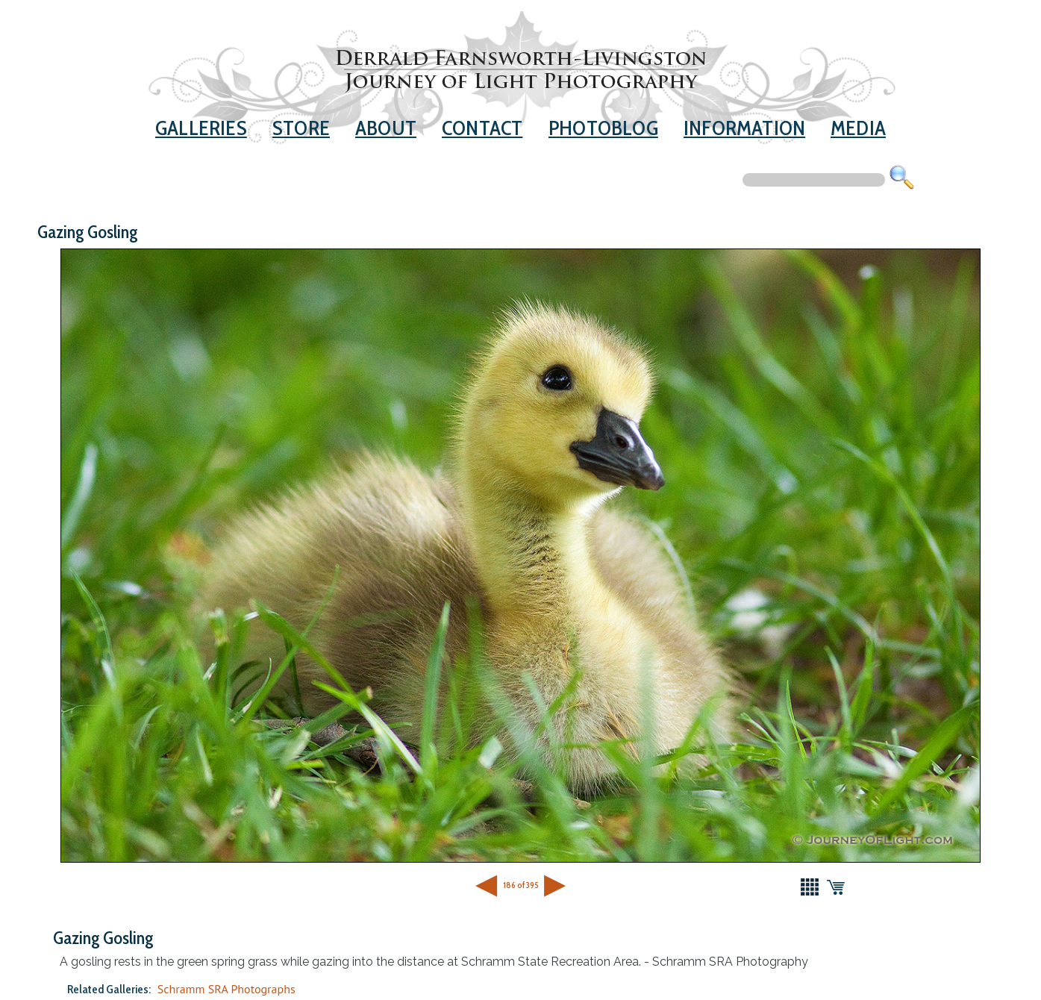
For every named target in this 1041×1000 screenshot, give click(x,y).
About (385, 127)
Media (858, 127)
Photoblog (603, 127)
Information (744, 127)
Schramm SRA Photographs (226, 988)
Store (301, 127)
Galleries (201, 127)
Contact (482, 127)
